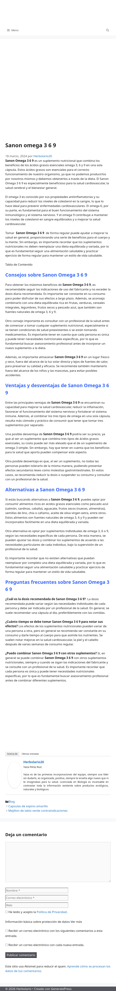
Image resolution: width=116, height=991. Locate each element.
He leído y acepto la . (36, 912)
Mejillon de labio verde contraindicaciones (38, 810)
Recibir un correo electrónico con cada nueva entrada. (46, 945)
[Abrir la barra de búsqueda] (107, 30)
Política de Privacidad (52, 912)
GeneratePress (61, 989)
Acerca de (12, 754)
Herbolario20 (33, 762)
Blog (11, 801)
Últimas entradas (30, 754)
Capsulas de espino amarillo (28, 806)
